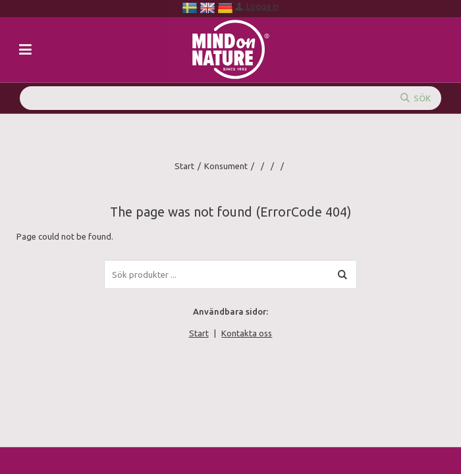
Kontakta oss (246, 333)
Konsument (226, 166)
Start (184, 166)
